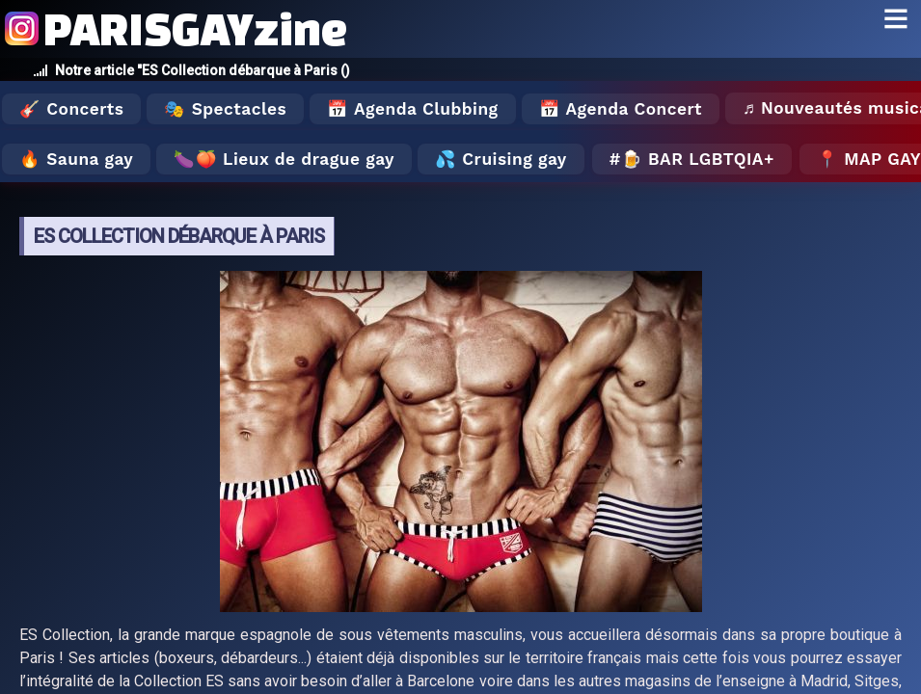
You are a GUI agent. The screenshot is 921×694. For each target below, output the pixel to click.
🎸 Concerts (71, 109)
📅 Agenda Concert (620, 109)
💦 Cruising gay (501, 159)
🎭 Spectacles (225, 109)
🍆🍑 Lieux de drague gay (284, 159)
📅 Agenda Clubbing (412, 109)
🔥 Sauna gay (76, 159)
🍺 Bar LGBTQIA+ (697, 159)
